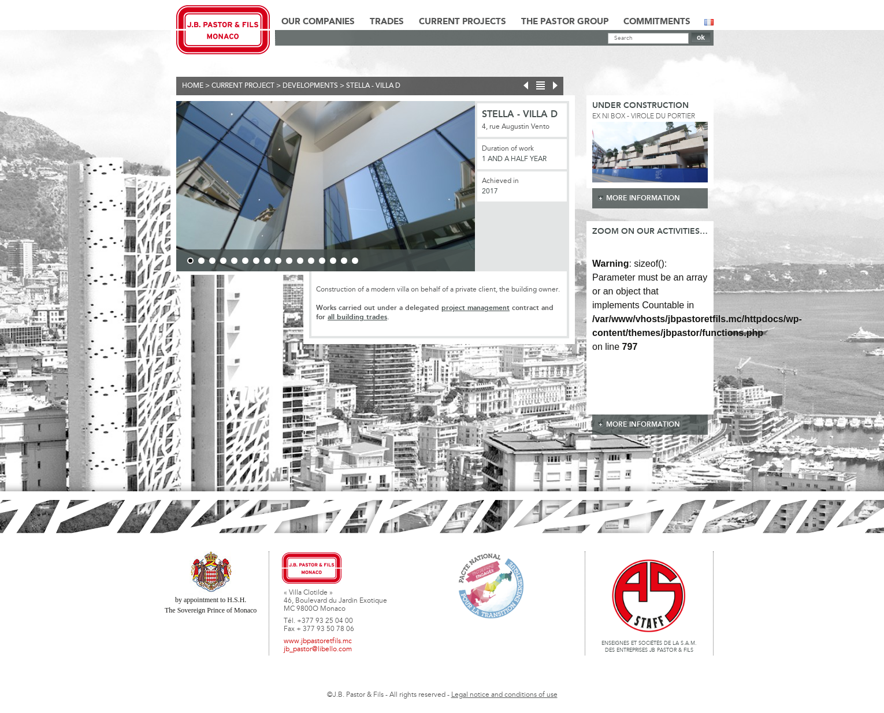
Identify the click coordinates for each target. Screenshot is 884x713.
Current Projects (462, 22)
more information (643, 198)
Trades (387, 22)
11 (300, 260)
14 (333, 260)
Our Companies (318, 22)
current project (242, 86)
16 (355, 260)
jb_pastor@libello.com (318, 649)
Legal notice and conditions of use (504, 695)
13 (322, 260)
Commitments (656, 22)
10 (289, 260)
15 (344, 260)
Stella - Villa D (373, 86)
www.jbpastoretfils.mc (318, 641)
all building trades (357, 317)
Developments (310, 86)
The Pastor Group (564, 22)
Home (192, 86)
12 (311, 260)
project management (475, 308)
